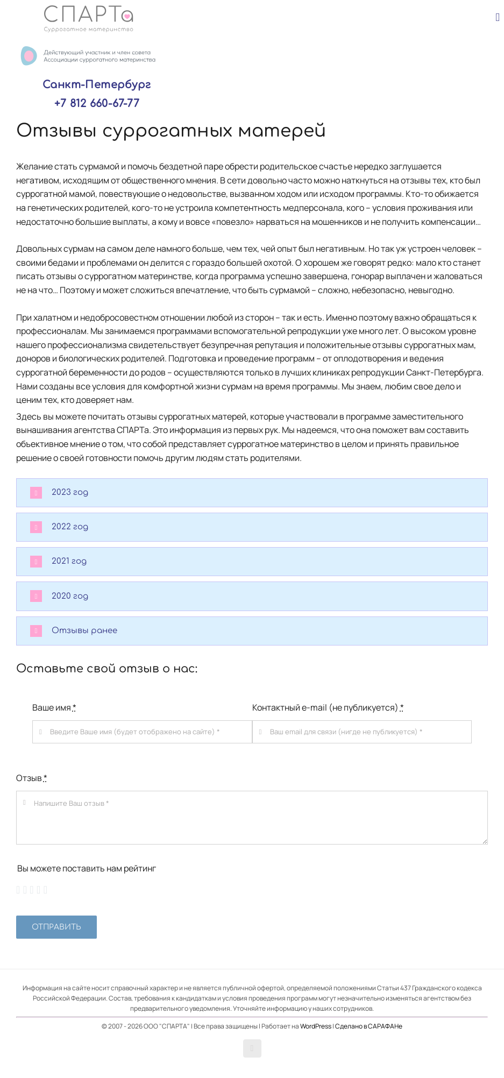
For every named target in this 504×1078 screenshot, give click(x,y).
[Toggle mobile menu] (497, 17)
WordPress (315, 1026)
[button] (252, 493)
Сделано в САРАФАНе (368, 1026)
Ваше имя (54, 707)
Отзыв (31, 778)
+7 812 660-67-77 (96, 103)
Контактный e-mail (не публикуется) (328, 707)
